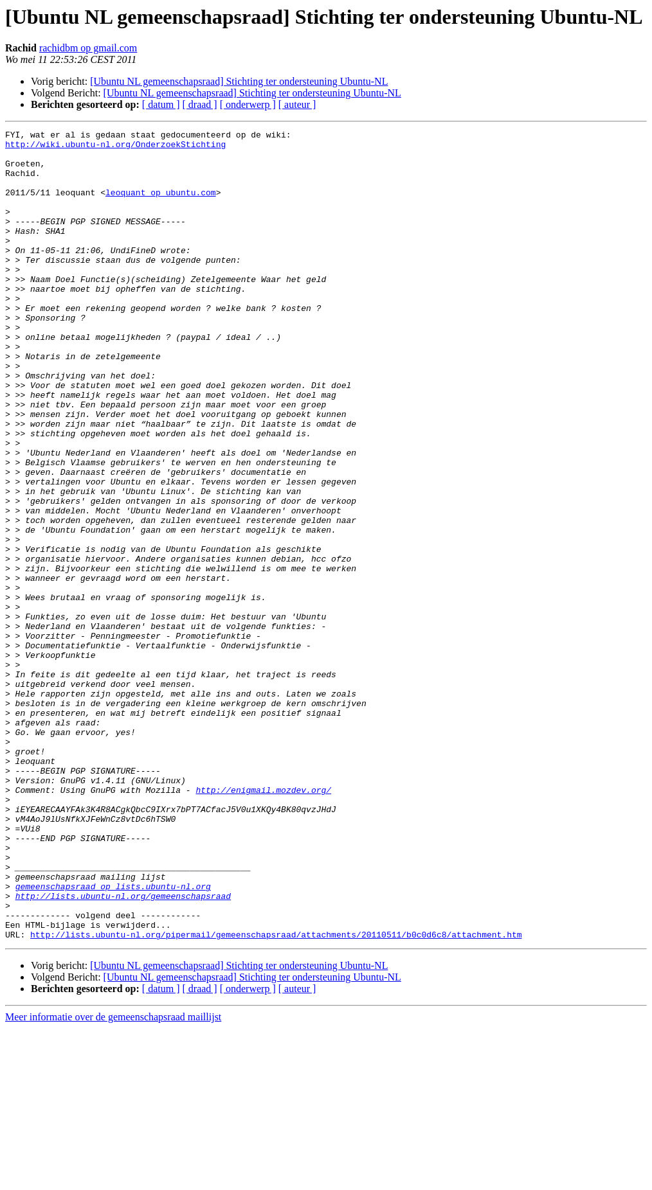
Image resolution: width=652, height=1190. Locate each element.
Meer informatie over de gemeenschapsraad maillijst (113, 1178)
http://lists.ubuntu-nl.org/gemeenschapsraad (123, 1050)
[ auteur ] (297, 104)
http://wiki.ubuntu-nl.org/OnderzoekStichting (115, 148)
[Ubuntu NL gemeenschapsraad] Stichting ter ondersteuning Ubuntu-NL (239, 81)
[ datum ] (161, 104)
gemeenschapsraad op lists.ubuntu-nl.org (113, 1038)
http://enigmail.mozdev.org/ (263, 922)
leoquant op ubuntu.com (160, 205)
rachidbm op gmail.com (88, 47)
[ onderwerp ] (248, 104)
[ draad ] (200, 104)
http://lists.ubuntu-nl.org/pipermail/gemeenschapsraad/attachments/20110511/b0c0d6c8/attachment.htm (275, 1096)
